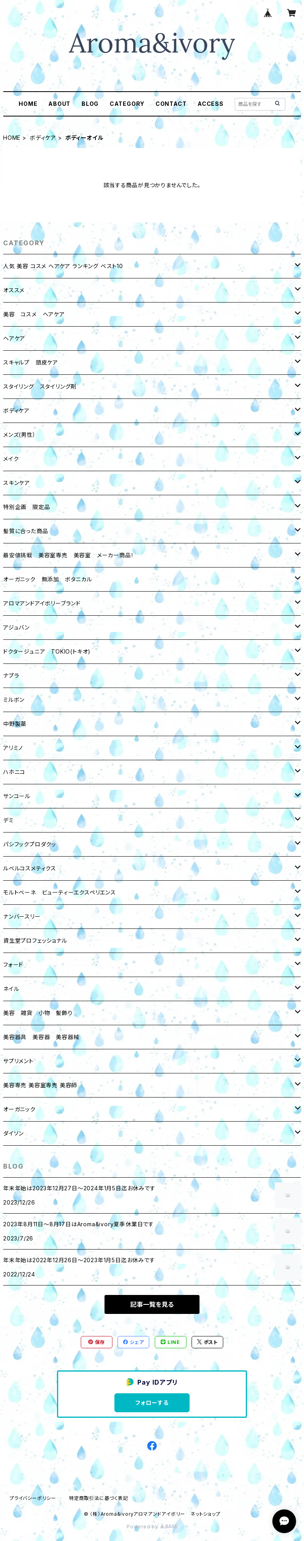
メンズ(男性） (19, 434)
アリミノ (13, 747)
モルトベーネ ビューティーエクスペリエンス (59, 892)
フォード (13, 964)
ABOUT (59, 103)
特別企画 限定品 (26, 507)
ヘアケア (14, 338)
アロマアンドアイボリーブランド (42, 603)
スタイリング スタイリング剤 (39, 386)
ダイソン (13, 1133)
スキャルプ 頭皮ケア (30, 362)
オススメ (14, 290)
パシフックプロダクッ (29, 844)
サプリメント (18, 1061)
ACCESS (211, 103)
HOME (28, 103)
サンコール (16, 796)
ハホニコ (14, 772)
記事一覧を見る (152, 1304)
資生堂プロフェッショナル (35, 940)
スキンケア (16, 482)
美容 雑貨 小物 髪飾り (38, 1012)
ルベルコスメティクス (29, 868)
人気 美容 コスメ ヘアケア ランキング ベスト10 (63, 266)
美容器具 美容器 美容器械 (41, 1037)
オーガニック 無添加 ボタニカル (47, 579)
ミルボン (14, 699)
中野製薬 (15, 723)
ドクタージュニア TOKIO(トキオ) (47, 651)
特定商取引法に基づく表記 (98, 1498)
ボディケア (43, 137)
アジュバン (16, 627)
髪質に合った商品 (25, 531)
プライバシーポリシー (33, 1498)
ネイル (11, 988)
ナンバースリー (22, 916)
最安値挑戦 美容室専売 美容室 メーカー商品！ (68, 555)
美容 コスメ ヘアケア (34, 314)
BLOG (90, 103)
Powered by (152, 1527)
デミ (8, 820)
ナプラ (11, 675)
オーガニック (19, 1109)
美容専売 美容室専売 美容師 (40, 1085)
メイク (11, 458)
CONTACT (171, 103)
